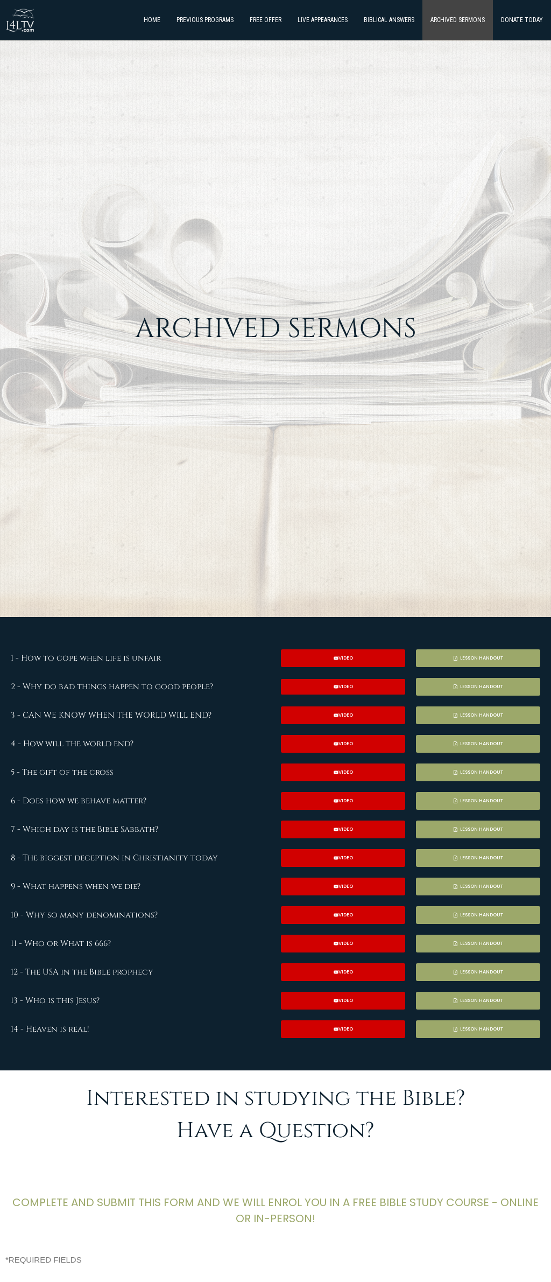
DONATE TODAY (522, 20)
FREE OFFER (265, 20)
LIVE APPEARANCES (323, 20)
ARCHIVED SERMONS (457, 20)
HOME (152, 20)
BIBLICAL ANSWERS (389, 20)
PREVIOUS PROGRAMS (205, 20)
